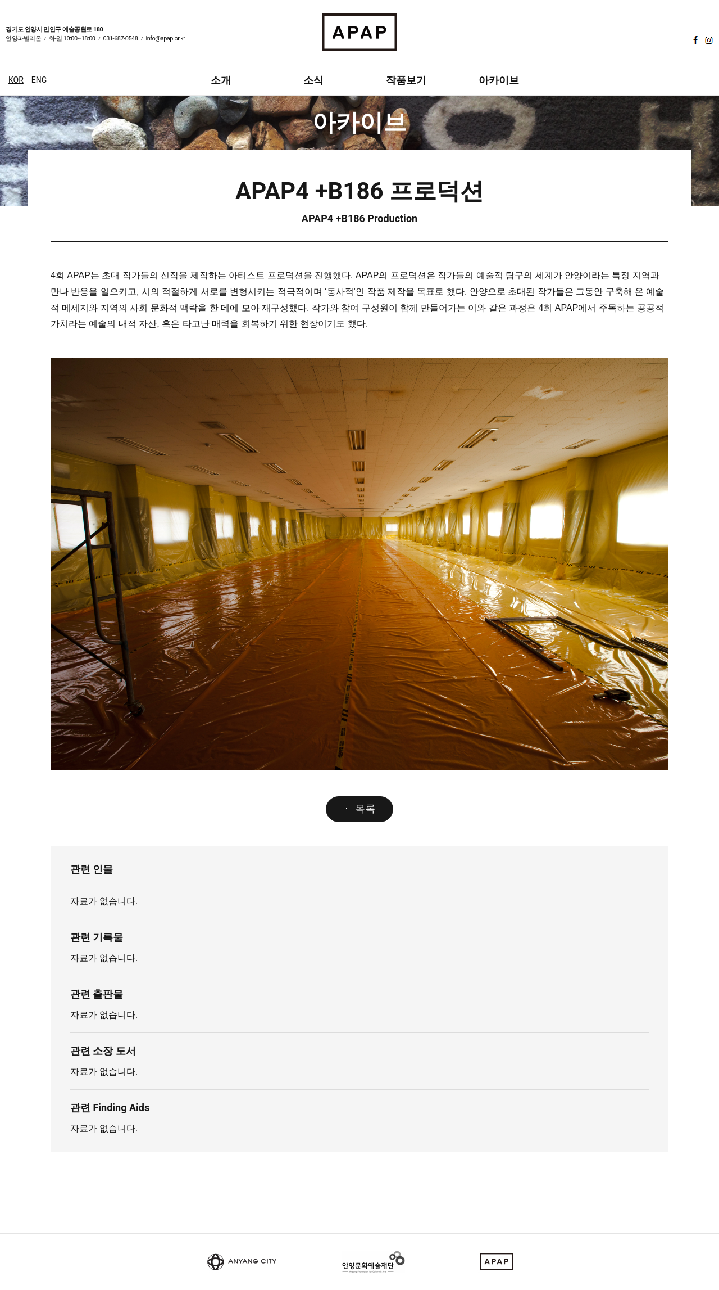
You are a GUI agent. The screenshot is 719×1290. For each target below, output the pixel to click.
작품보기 (406, 80)
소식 (313, 80)
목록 (365, 808)
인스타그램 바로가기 (707, 39)
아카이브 (499, 80)
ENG (39, 79)
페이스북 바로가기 (694, 39)
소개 (221, 80)
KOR (16, 79)
